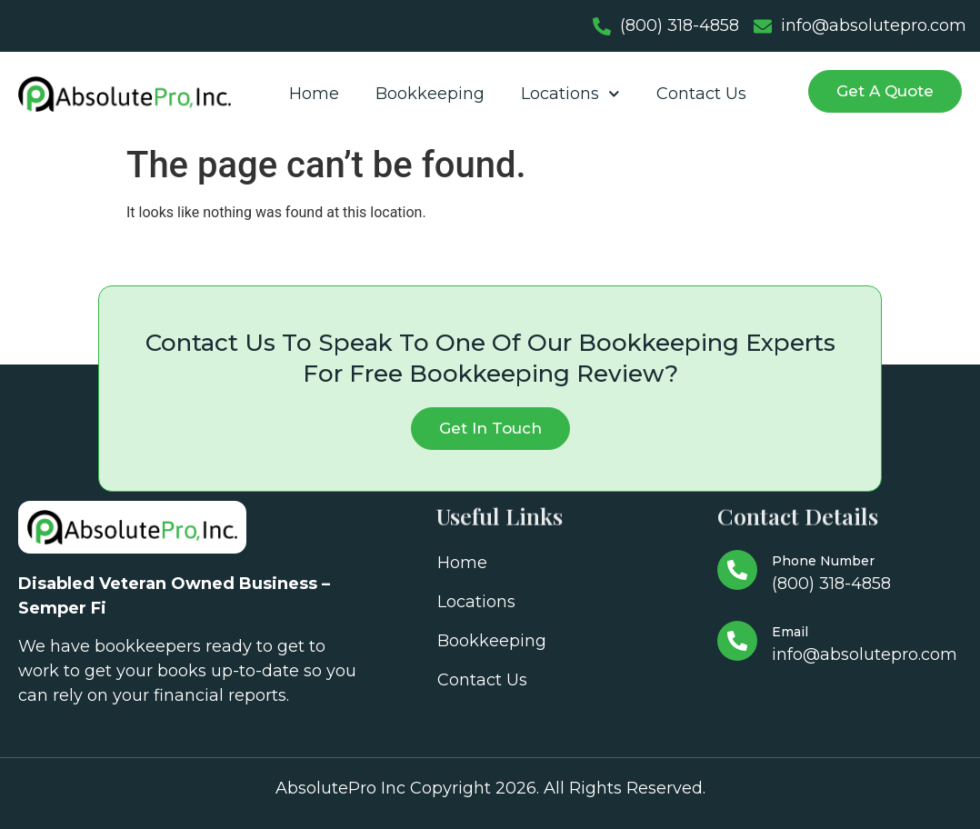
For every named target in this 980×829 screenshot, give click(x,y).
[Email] (737, 641)
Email (790, 632)
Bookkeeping (430, 94)
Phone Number (823, 561)
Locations (570, 94)
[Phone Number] (737, 570)
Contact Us (701, 94)
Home (314, 94)
